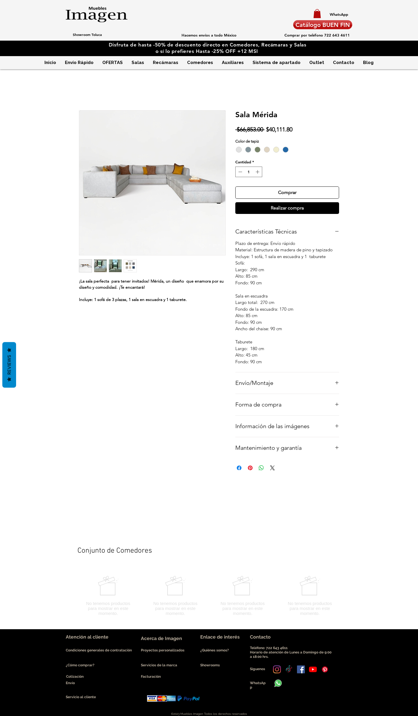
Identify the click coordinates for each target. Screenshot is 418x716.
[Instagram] (277, 669)
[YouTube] (313, 669)
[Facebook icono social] (301, 669)
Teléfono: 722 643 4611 (269, 648)
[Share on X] (272, 467)
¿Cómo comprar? (80, 665)
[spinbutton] (249, 172)
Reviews (9, 365)
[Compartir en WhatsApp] (261, 467)
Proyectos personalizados (162, 650)
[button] (317, 13)
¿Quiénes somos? (215, 650)
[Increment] (258, 172)
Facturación (151, 677)
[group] (209, 596)
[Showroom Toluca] (87, 34)
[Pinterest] (325, 669)
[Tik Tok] (289, 669)
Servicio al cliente (81, 697)
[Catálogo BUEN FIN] (322, 24)
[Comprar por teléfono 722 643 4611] (317, 35)
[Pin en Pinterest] (250, 467)
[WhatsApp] (339, 14)
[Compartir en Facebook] (239, 467)
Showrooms (210, 665)
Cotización (75, 677)
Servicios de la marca (159, 665)
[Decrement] (239, 172)
